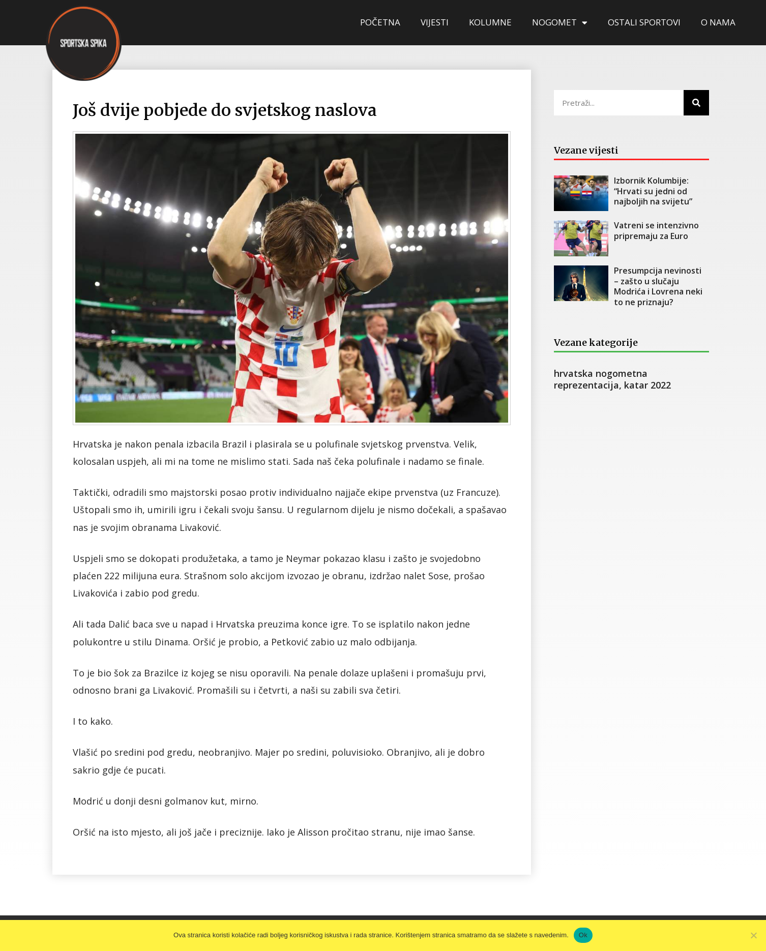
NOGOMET (559, 22)
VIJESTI (435, 22)
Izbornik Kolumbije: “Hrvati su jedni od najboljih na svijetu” (653, 191)
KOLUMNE (490, 22)
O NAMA (718, 22)
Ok (583, 935)
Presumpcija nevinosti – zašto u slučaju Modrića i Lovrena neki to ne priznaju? (658, 286)
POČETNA (380, 22)
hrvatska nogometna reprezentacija (600, 379)
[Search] (696, 102)
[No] (753, 935)
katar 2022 (647, 385)
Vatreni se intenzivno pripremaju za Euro (656, 231)
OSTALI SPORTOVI (644, 22)
